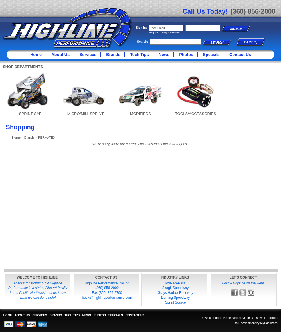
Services (88, 54)
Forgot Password (171, 32)
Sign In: (141, 27)
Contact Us (240, 54)
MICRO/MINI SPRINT (85, 114)
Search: (142, 41)
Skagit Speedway (175, 288)
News (164, 54)
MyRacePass (175, 283)
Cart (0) (251, 42)
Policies (272, 317)
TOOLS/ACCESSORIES (195, 114)
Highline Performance (67, 28)
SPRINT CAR (30, 114)
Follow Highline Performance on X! (242, 292)
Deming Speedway (175, 298)
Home (36, 54)
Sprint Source (175, 302)
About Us (60, 54)
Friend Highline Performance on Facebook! (234, 292)
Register (154, 32)
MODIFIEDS (140, 114)
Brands (113, 54)
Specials (211, 54)
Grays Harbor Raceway (175, 293)
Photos (186, 54)
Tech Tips (139, 54)
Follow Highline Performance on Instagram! (251, 292)
